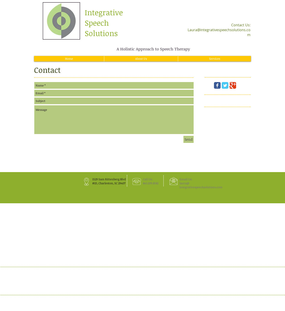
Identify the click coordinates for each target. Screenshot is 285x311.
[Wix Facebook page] (217, 85)
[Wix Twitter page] (225, 85)
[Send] (188, 139)
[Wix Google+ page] (232, 85)
